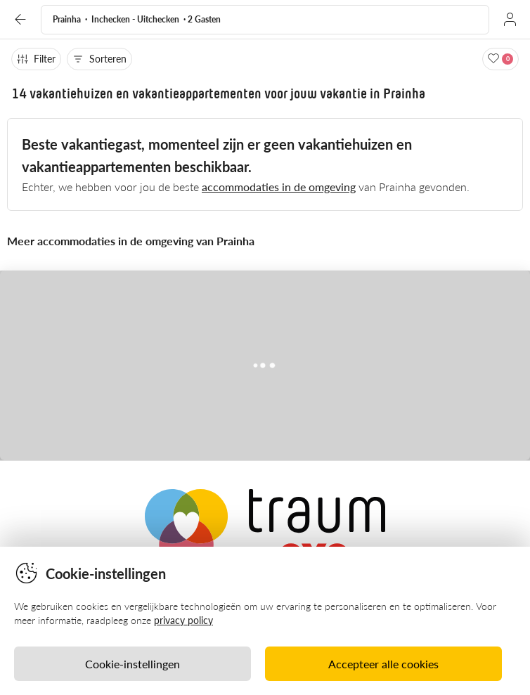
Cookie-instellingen (132, 663)
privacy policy (183, 620)
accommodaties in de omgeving (279, 186)
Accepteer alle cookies (383, 663)
